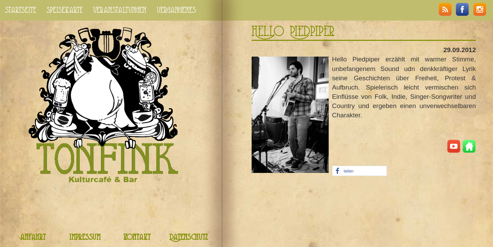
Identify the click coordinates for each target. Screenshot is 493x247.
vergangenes (176, 10)
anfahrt (33, 237)
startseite (20, 10)
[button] (359, 171)
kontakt (137, 237)
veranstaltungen (120, 10)
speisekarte (65, 10)
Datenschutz (188, 237)
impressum (85, 237)
